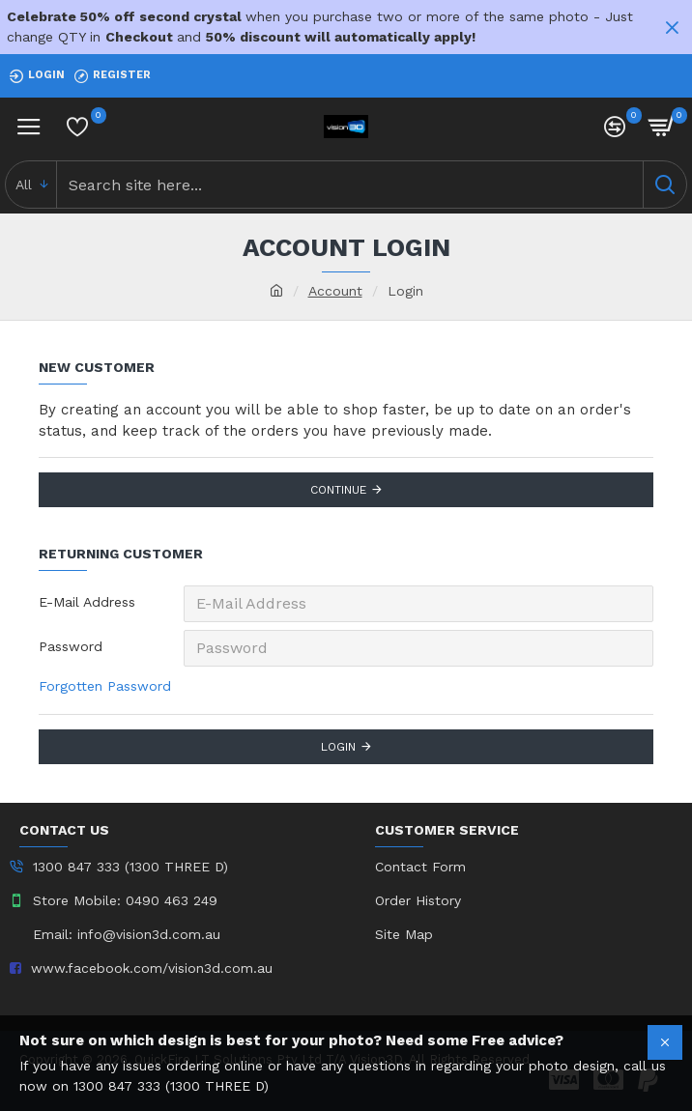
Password (70, 646)
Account (335, 291)
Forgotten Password (105, 686)
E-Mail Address (87, 602)
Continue (338, 490)
